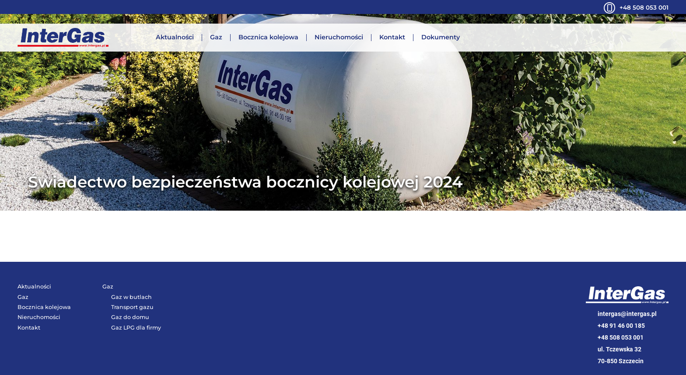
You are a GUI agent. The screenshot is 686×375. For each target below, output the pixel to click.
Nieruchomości (339, 37)
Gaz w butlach (131, 297)
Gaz (216, 37)
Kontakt (392, 37)
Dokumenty (440, 37)
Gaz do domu (130, 317)
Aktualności (175, 37)
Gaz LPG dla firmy (136, 327)
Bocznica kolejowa (268, 37)
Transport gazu (132, 307)
